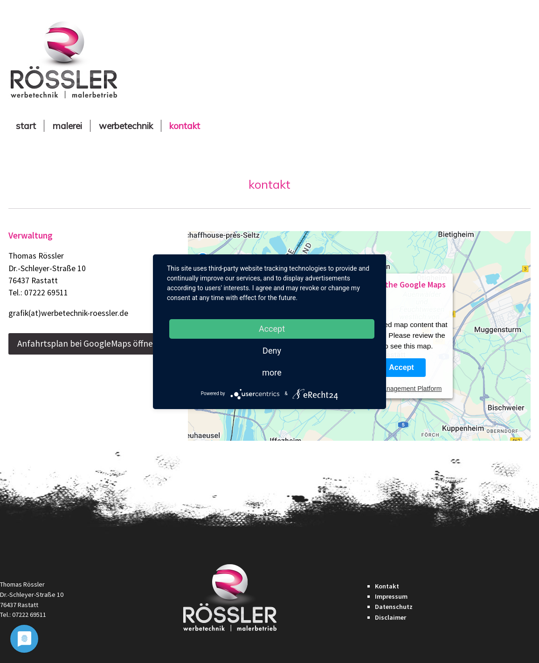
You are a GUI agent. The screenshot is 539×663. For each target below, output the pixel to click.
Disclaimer (390, 617)
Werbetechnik (126, 125)
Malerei (67, 125)
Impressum (391, 596)
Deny (272, 350)
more (272, 372)
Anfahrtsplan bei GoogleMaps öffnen (87, 343)
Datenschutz (394, 606)
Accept (401, 367)
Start (26, 125)
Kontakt (184, 125)
